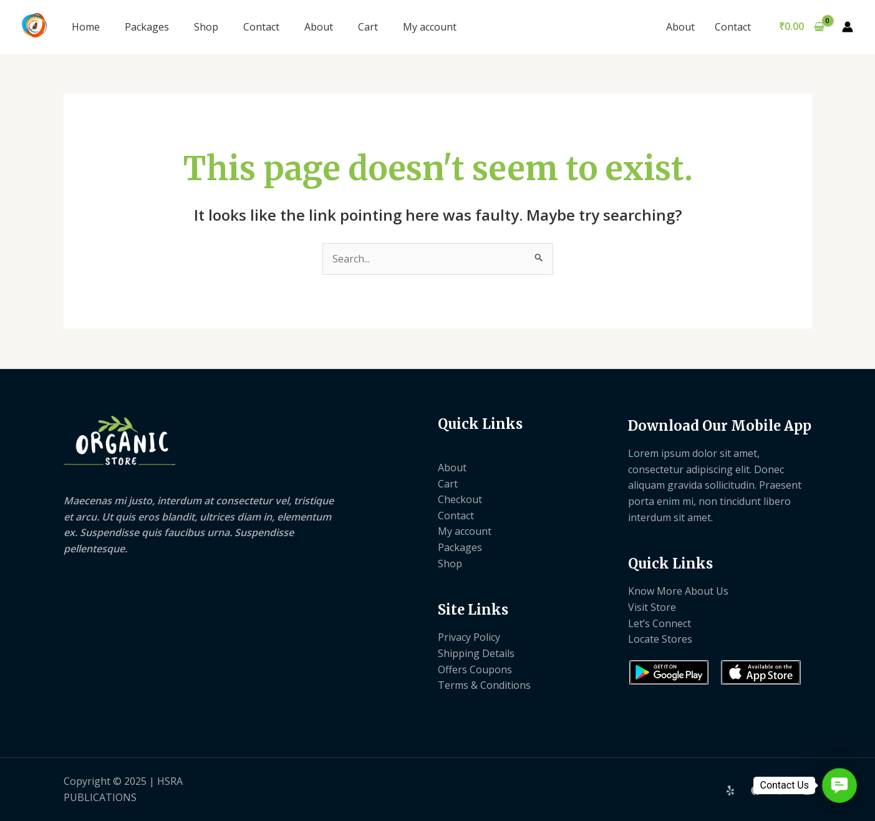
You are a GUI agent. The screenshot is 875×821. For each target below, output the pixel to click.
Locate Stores (660, 639)
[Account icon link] (847, 26)
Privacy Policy (469, 637)
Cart (368, 27)
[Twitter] (781, 790)
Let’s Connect (659, 623)
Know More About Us (678, 591)
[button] (840, 786)
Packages (147, 27)
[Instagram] (807, 790)
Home (86, 27)
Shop (206, 27)
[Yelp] (730, 790)
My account (430, 27)
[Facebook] (756, 790)
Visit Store (652, 607)
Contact (261, 27)
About (318, 27)
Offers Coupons (475, 669)
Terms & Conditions (484, 685)
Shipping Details (476, 653)
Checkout (460, 499)
